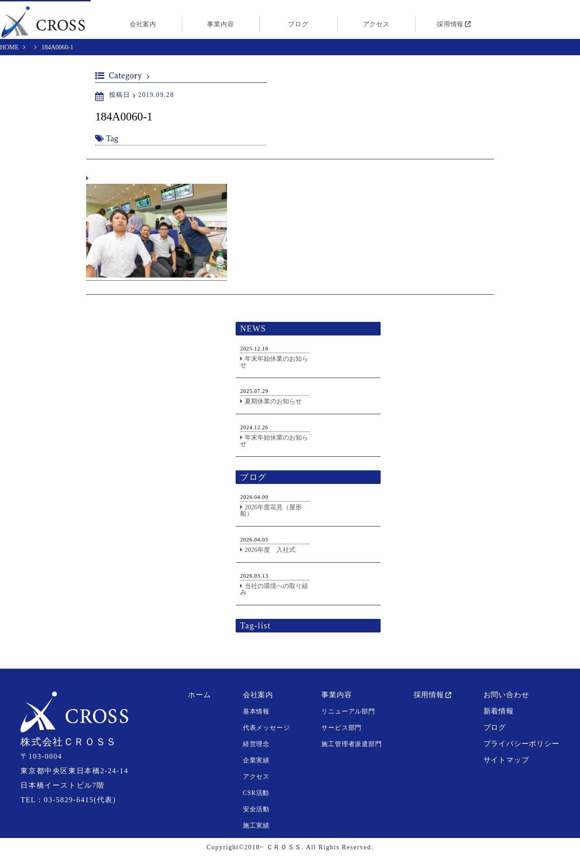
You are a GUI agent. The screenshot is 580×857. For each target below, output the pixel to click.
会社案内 (143, 24)
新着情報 (498, 711)
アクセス (376, 24)
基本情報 (256, 712)
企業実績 (256, 760)
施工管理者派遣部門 (351, 744)
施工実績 (256, 826)
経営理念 (256, 744)
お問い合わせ (506, 695)
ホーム (199, 695)
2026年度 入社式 (270, 550)
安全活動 (256, 809)
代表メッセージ (266, 728)
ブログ (298, 24)
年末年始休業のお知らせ (274, 362)
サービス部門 (341, 728)
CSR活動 (256, 793)
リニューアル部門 (348, 712)
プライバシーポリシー (521, 744)
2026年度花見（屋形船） (271, 510)
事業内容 (220, 24)
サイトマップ (506, 760)
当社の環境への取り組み (274, 589)
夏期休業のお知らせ (273, 401)
